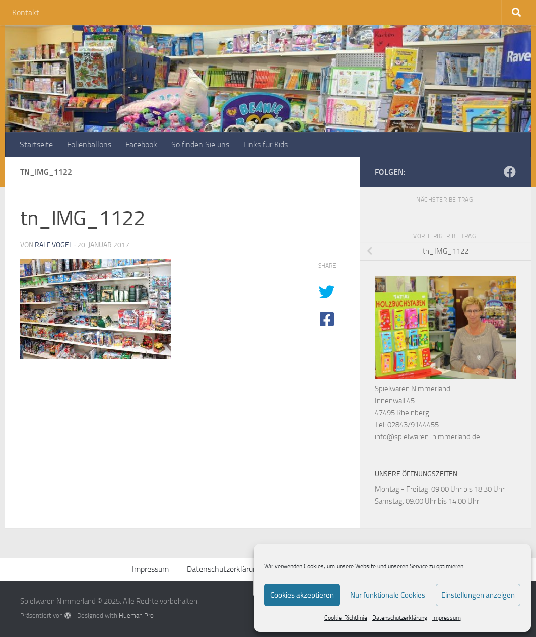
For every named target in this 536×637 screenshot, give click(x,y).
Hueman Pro (136, 615)
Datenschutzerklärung (399, 617)
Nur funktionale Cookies (387, 595)
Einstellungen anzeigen (478, 595)
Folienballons (89, 144)
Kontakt (25, 12)
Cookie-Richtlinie (345, 617)
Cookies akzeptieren (302, 595)
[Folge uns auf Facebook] (510, 172)
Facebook (141, 144)
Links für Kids (265, 144)
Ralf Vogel (54, 245)
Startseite (36, 144)
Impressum (446, 617)
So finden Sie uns (200, 144)
